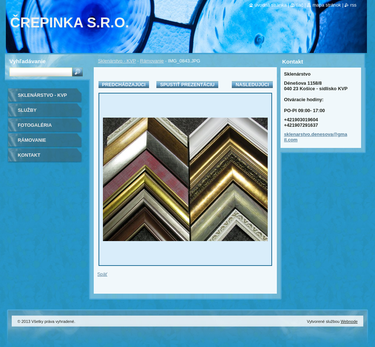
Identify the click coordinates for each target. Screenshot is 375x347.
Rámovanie (152, 61)
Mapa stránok (326, 5)
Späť (102, 274)
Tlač (299, 5)
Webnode (349, 321)
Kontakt (29, 155)
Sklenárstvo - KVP (117, 61)
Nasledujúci (252, 84)
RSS (353, 5)
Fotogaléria (35, 125)
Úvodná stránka (271, 5)
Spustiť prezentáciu (187, 84)
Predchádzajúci (124, 84)
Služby (27, 110)
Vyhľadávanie (28, 61)
